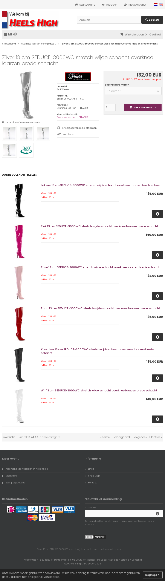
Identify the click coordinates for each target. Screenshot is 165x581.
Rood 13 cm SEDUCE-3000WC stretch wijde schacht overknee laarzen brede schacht (100, 308)
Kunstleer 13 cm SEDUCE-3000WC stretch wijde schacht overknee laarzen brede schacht (97, 351)
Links (89, 469)
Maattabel (68, 134)
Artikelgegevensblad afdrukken (79, 128)
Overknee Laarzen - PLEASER (72, 117)
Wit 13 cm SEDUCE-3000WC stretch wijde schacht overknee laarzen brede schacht (99, 390)
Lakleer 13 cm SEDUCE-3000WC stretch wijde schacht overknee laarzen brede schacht (102, 185)
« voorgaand (122, 437)
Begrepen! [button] (152, 575)
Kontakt (91, 482)
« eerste (105, 437)
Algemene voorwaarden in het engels (25, 469)
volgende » (140, 437)
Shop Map (92, 475)
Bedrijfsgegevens (13, 482)
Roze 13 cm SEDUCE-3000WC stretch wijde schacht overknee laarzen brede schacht (100, 267)
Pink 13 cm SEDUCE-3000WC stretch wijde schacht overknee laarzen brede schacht (99, 226)
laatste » (156, 437)
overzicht (9, 437)
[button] (133, 91)
